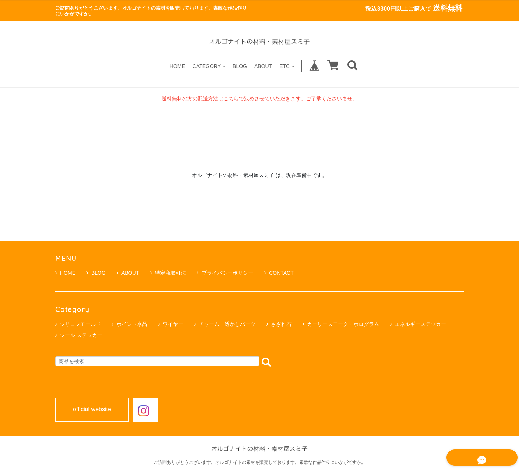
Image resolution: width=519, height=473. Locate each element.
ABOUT (263, 66)
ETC (286, 66)
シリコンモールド (80, 324)
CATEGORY (209, 66)
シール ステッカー (81, 335)
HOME (177, 66)
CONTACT (279, 273)
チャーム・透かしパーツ (227, 324)
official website (92, 409)
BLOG (240, 66)
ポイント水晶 (131, 324)
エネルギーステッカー (420, 324)
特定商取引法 (168, 273)
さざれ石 (281, 324)
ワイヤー (173, 324)
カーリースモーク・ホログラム (343, 324)
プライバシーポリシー (225, 273)
